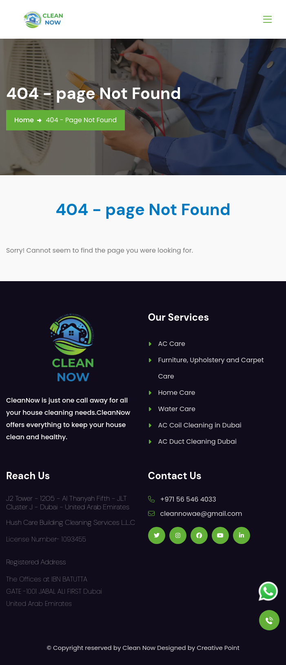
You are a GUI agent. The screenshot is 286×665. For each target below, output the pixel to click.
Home (24, 120)
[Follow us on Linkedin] (241, 535)
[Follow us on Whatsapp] (268, 591)
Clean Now (138, 647)
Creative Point (218, 647)
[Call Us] (269, 620)
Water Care (176, 409)
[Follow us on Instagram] (177, 535)
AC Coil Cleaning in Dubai (200, 425)
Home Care (176, 392)
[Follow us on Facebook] (199, 535)
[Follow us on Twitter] (156, 535)
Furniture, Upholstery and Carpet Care (211, 368)
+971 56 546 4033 (188, 499)
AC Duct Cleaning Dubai (197, 441)
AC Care (171, 343)
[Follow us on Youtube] (220, 535)
